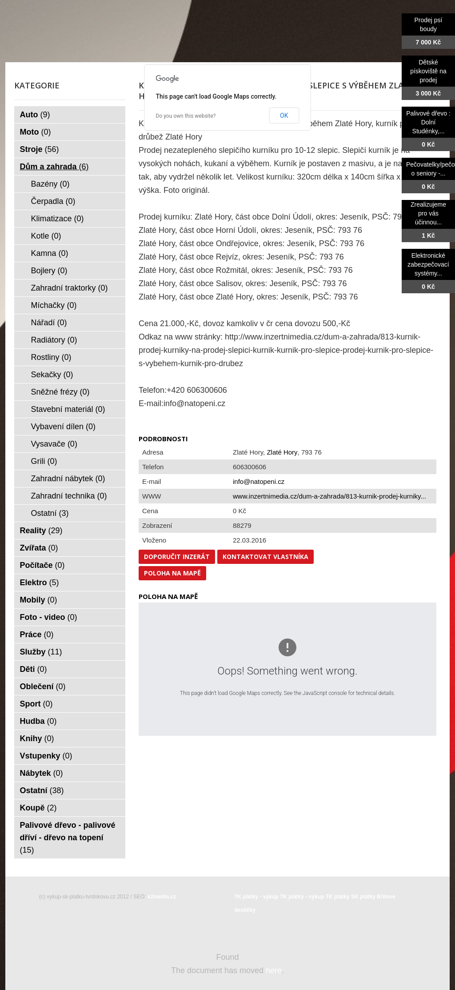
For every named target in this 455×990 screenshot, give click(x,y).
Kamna (49, 253)
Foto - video (48, 617)
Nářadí (49, 322)
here (274, 970)
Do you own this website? (186, 116)
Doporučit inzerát (177, 556)
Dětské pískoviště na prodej (428, 71)
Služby (41, 651)
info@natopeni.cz (258, 481)
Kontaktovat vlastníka (265, 556)
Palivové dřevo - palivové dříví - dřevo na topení (68, 837)
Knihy (37, 738)
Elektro (39, 582)
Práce (37, 634)
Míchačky (54, 305)
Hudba (38, 721)
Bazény (50, 184)
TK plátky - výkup (256, 897)
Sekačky (52, 374)
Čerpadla (53, 201)
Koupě (38, 807)
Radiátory (54, 339)
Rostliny (51, 357)
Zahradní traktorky (69, 287)
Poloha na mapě (172, 573)
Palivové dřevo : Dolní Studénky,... (428, 122)
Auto (35, 114)
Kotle (46, 236)
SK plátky (363, 897)
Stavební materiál (68, 409)
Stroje (39, 149)
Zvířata (39, 547)
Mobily (38, 599)
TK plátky (338, 897)
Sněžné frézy (60, 391)
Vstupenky (46, 755)
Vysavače (54, 443)
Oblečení (43, 686)
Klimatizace (57, 218)
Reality (41, 530)
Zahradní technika (69, 495)
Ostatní (50, 513)
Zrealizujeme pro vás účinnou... (428, 213)
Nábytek (41, 773)
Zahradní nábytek (68, 478)
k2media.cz (162, 897)
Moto (35, 132)
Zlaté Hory (282, 452)
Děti (33, 669)
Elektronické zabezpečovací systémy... (428, 264)
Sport (36, 703)
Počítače (42, 565)
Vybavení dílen (63, 426)
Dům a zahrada (54, 166)
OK (284, 115)
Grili (44, 461)
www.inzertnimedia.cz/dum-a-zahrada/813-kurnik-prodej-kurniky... (329, 496)
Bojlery (49, 270)
